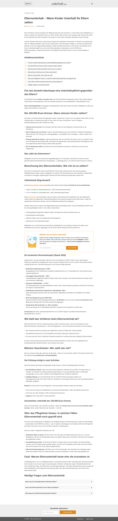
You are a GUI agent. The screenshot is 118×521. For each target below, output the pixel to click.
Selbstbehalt (32, 197)
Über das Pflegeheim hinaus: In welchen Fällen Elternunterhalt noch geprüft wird (52, 78)
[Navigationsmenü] (28, 3)
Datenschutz (89, 519)
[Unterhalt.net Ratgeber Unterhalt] (59, 3)
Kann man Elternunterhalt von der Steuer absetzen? (42, 487)
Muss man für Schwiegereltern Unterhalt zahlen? (41, 481)
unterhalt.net (27, 13)
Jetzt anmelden (72, 247)
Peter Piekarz (30, 26)
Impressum (80, 519)
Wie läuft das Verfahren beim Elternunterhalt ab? (42, 72)
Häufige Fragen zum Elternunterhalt (38, 84)
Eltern (32, 13)
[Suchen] (92, 3)
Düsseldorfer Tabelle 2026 (38, 185)
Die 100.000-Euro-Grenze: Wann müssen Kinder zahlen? (45, 66)
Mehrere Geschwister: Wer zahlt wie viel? (40, 75)
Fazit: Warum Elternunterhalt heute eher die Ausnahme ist (45, 81)
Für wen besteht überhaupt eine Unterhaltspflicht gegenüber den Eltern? (49, 62)
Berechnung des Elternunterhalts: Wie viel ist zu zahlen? (45, 69)
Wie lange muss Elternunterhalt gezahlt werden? (41, 493)
